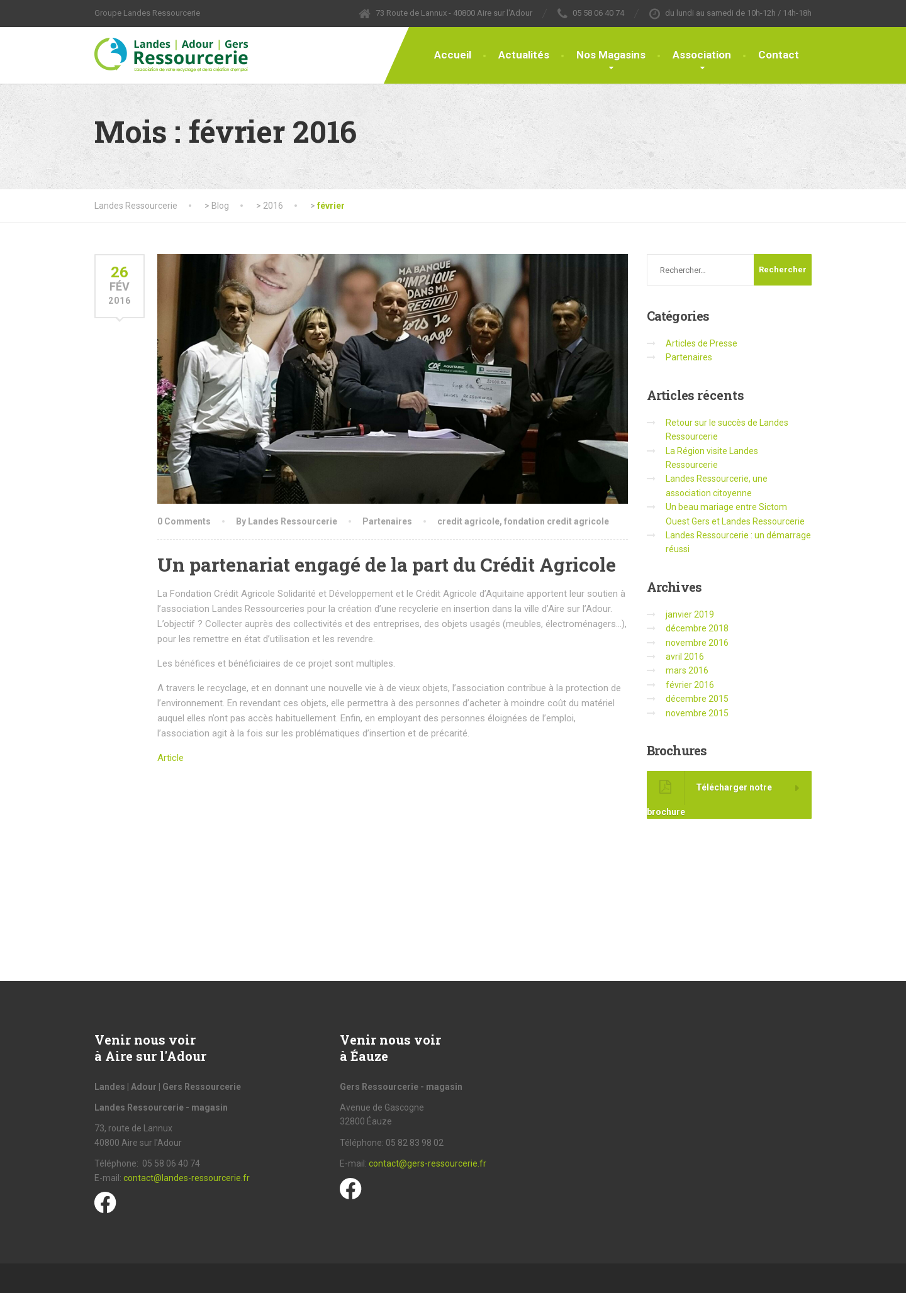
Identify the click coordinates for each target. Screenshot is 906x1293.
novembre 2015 (697, 713)
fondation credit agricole (556, 521)
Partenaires (387, 521)
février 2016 (690, 685)
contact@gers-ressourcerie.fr (427, 1163)
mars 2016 (687, 670)
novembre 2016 (697, 643)
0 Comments (184, 521)
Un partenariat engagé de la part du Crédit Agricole (386, 564)
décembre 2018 (697, 628)
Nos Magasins (611, 54)
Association (702, 54)
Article (170, 757)
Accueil (452, 54)
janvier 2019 (690, 614)
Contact (778, 54)
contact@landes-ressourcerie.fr (186, 1178)
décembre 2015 (697, 699)
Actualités (523, 54)
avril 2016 (685, 657)
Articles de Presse (701, 343)
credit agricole (468, 521)
